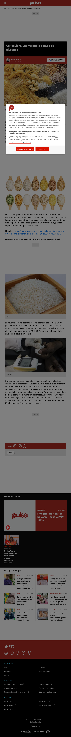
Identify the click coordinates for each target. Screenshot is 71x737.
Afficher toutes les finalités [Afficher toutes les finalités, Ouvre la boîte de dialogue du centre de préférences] (25, 149)
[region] (35, 129)
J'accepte (42, 149)
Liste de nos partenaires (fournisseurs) (20, 142)
